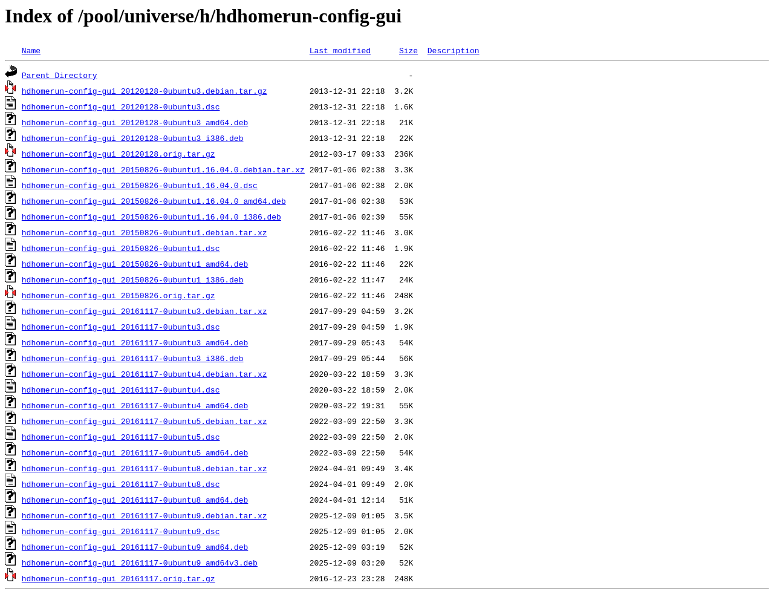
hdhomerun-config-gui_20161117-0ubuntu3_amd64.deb (135, 342)
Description (454, 50)
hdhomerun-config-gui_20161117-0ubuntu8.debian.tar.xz (144, 468)
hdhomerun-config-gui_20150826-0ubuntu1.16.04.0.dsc (140, 185)
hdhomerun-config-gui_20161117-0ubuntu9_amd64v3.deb (140, 562)
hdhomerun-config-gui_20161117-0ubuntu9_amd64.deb (135, 546)
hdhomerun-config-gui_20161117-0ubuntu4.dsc (121, 389)
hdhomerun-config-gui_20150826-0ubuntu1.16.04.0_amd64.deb (154, 200)
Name (31, 50)
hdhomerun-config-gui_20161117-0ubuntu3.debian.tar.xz (144, 310)
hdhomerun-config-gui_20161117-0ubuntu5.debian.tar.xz (144, 421)
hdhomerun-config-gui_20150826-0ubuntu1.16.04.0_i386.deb (151, 216)
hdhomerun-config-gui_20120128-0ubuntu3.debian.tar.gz (144, 90)
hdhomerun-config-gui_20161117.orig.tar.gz (118, 578)
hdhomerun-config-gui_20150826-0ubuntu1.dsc (121, 248)
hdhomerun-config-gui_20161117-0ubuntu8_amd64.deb (135, 499)
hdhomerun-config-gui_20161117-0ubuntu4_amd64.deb (135, 405)
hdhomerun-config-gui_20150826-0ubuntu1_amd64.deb (135, 263)
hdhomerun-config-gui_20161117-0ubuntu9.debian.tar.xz (144, 515)
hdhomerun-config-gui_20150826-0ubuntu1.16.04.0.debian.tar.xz (163, 169)
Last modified (340, 50)
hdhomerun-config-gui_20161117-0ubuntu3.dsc (121, 326)
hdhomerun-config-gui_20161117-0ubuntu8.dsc (121, 483)
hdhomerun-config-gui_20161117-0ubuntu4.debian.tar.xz (144, 373)
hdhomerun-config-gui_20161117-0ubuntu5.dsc (121, 436)
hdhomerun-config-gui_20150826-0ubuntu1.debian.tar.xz (144, 232)
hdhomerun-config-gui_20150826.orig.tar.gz (118, 295)
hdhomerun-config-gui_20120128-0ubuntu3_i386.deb (133, 137)
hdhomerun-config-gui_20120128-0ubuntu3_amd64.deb (135, 122)
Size (408, 50)
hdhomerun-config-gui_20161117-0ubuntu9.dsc (121, 531)
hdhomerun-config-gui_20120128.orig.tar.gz (118, 153)
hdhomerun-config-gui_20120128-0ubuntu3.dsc (121, 106)
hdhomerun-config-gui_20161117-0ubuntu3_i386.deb (133, 358)
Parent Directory (59, 75)
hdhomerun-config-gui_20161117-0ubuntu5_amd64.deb (135, 452)
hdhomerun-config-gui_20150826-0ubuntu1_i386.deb (133, 279)
